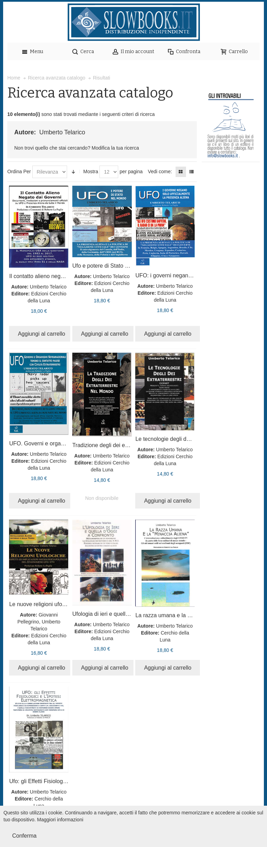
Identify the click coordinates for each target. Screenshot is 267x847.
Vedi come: (160, 171)
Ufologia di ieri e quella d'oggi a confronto (123, 614)
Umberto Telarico (48, 287)
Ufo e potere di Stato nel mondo (111, 266)
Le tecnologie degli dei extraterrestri (179, 439)
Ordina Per (19, 171)
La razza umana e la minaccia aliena (180, 615)
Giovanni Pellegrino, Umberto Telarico (38, 621)
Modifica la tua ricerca (115, 148)
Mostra (90, 171)
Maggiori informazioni (60, 819)
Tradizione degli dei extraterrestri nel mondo (126, 445)
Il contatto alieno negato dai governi (53, 276)
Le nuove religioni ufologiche (44, 604)
